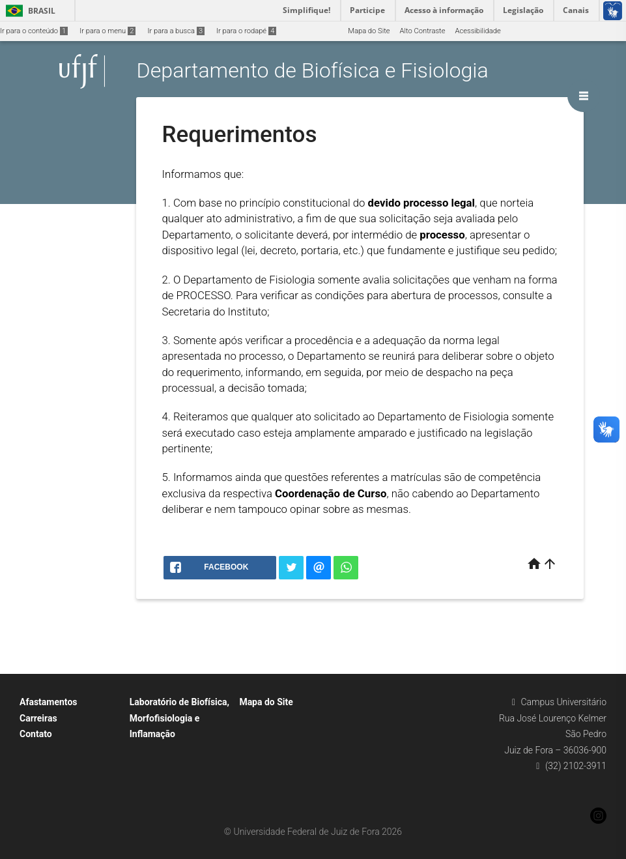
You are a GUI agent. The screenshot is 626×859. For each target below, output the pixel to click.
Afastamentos (49, 702)
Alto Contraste (423, 31)
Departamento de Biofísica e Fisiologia (313, 71)
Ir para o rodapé (246, 31)
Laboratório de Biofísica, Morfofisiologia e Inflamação (179, 718)
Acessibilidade (477, 31)
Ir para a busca (176, 31)
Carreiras (38, 718)
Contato (36, 734)
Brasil (28, 10)
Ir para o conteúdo (34, 31)
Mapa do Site (369, 31)
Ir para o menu (107, 31)
